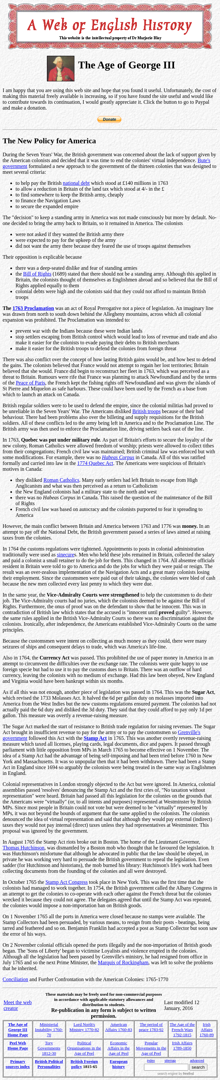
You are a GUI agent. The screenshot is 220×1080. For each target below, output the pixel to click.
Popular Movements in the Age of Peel (151, 1048)
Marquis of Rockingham (123, 962)
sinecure (65, 554)
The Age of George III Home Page (17, 1029)
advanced (197, 1060)
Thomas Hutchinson (23, 847)
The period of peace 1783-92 (151, 1027)
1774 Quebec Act (95, 463)
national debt (76, 183)
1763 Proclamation (33, 308)
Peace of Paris (30, 383)
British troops (146, 411)
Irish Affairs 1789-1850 (182, 1045)
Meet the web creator (18, 1005)
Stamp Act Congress (66, 882)
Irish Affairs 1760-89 (207, 1029)
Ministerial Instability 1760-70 (49, 1029)
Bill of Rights (37, 274)
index (151, 1060)
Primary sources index (18, 1064)
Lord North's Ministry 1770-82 (84, 1027)
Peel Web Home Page (17, 1045)
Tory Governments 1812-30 (49, 1048)
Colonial (11, 784)
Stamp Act (95, 738)
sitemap (170, 1060)
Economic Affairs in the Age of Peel (118, 1048)
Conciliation (15, 979)
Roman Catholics (61, 480)
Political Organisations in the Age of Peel (84, 1048)
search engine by (176, 1073)
